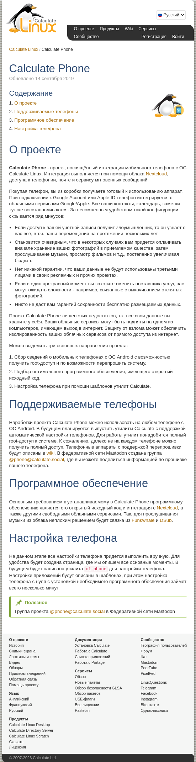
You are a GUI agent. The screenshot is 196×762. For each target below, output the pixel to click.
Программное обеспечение (44, 120)
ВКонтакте (150, 705)
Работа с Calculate (91, 651)
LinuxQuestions (154, 682)
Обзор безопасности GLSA (98, 688)
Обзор (80, 676)
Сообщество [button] (86, 36)
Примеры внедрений (27, 673)
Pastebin (82, 710)
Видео (14, 662)
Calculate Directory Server (31, 730)
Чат (144, 657)
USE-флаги (85, 699)
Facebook (149, 693)
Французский (20, 705)
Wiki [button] (129, 28)
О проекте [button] (84, 28)
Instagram (149, 699)
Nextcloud (156, 173)
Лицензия (17, 747)
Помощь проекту (24, 685)
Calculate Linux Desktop (29, 725)
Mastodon (149, 662)
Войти (178, 36)
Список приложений (92, 657)
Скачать (16, 742)
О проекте (25, 103)
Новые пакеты (87, 682)
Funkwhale (143, 520)
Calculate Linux (32, 20)
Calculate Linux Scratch (29, 736)
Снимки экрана (22, 651)
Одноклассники (154, 710)
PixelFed (148, 673)
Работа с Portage (90, 662)
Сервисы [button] (147, 28)
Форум (146, 651)
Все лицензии (87, 705)
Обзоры (16, 668)
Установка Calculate (92, 645)
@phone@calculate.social (36, 459)
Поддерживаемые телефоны (46, 111)
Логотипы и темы (24, 657)
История (16, 645)
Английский (19, 699)
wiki (50, 453)
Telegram (149, 688)
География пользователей (164, 645)
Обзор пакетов (88, 693)
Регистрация (154, 36)
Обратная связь (23, 679)
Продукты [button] (109, 28)
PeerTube (149, 668)
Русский (16, 710)
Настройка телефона (37, 128)
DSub (165, 520)
